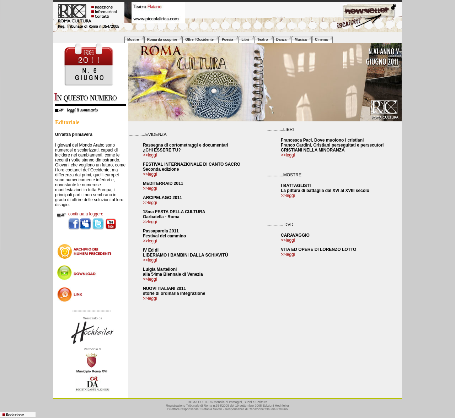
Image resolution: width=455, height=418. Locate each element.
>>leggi (288, 155)
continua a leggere (85, 213)
